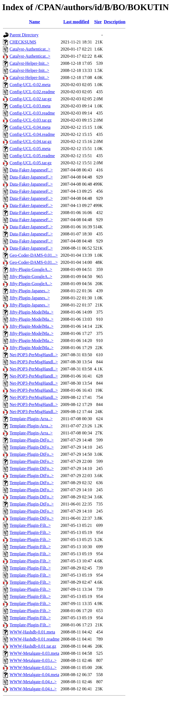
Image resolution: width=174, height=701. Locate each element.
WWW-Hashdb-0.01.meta (32, 632)
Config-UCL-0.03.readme (32, 113)
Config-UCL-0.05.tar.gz (31, 162)
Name (34, 21)
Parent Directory (24, 35)
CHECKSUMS (23, 42)
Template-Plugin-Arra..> (31, 418)
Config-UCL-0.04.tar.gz (31, 141)
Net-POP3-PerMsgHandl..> (34, 354)
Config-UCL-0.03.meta (30, 106)
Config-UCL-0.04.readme (32, 134)
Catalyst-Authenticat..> (30, 49)
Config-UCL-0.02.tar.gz (31, 99)
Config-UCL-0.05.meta (30, 148)
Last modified (76, 21)
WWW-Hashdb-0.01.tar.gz (33, 646)
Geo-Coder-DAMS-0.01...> (34, 255)
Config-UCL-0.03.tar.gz (31, 120)
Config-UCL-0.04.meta (30, 127)
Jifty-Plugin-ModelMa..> (31, 312)
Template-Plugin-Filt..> (30, 525)
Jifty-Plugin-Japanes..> (30, 290)
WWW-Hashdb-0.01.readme (34, 639)
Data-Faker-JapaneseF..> (31, 170)
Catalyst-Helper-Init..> (29, 63)
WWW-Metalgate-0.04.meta (34, 674)
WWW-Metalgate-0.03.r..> (33, 660)
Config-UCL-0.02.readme (32, 91)
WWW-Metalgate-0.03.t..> (33, 667)
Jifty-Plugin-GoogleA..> (31, 269)
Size (98, 21)
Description (114, 21)
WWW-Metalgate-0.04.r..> (33, 681)
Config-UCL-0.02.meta (30, 84)
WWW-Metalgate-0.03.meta (34, 653)
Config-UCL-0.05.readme (32, 155)
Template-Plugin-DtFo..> (32, 440)
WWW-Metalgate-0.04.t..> (33, 689)
